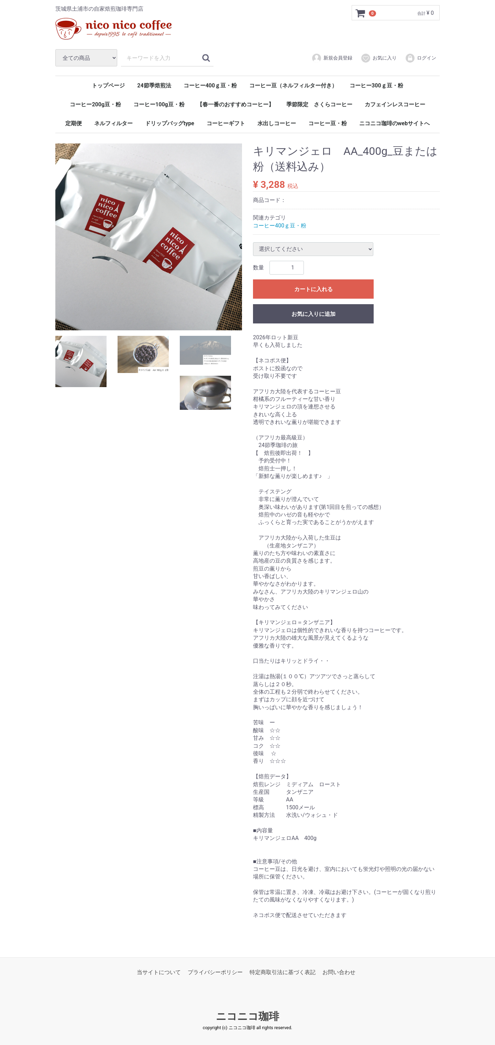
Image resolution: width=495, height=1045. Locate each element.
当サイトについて (159, 972)
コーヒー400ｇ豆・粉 (210, 85)
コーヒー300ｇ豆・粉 (376, 85)
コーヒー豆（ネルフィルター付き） (293, 85)
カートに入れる (313, 289)
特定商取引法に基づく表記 (283, 972)
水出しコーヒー (276, 123)
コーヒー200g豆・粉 (95, 104)
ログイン (420, 58)
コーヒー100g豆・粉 (159, 104)
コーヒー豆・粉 (327, 123)
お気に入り (379, 58)
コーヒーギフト (226, 123)
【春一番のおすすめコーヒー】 (235, 104)
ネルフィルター (113, 123)
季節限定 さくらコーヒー (319, 104)
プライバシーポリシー (215, 972)
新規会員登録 (331, 58)
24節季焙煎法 (154, 85)
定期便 (73, 123)
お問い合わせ (338, 972)
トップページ (108, 85)
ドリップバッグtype (169, 123)
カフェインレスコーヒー (395, 104)
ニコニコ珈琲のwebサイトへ (394, 123)
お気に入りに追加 (314, 314)
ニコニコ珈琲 (247, 1016)
